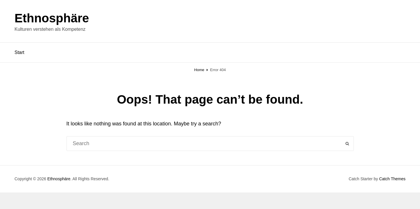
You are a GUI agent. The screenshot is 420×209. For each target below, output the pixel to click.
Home (199, 70)
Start (19, 52)
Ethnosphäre (52, 18)
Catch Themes (392, 178)
